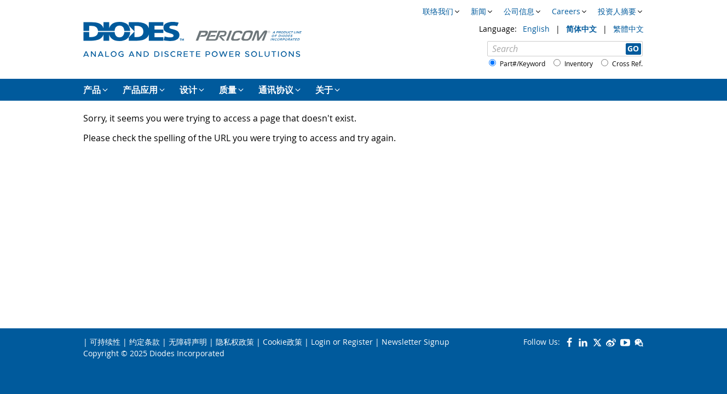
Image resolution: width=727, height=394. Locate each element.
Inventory (578, 63)
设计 (188, 90)
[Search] (565, 48)
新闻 (478, 11)
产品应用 (140, 90)
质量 (227, 90)
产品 (92, 90)
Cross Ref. (627, 63)
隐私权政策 (235, 342)
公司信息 (519, 11)
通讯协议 (275, 90)
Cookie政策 (282, 342)
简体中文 (582, 29)
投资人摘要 (617, 11)
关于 (324, 90)
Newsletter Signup (415, 342)
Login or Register (342, 342)
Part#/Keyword (522, 63)
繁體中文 (628, 29)
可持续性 (105, 342)
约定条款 (144, 342)
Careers (566, 11)
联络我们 (438, 11)
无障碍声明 (188, 342)
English (537, 29)
